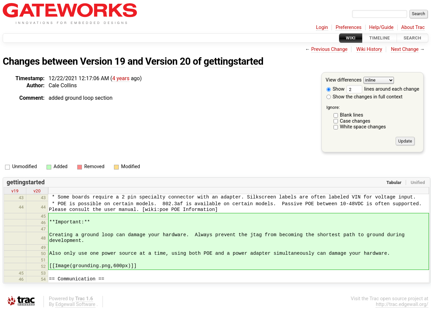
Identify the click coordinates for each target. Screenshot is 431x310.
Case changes (355, 121)
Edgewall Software (75, 304)
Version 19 (102, 61)
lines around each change (382, 89)
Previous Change (329, 49)
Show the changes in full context (364, 97)
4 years (121, 78)
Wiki (351, 37)
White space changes (363, 127)
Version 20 (168, 61)
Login (322, 27)
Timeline (379, 37)
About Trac (413, 27)
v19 (15, 190)
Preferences (349, 27)
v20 (36, 190)
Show (335, 89)
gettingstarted (233, 61)
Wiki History (369, 49)
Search (412, 37)
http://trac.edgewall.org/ (402, 304)
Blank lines (351, 115)
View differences (344, 80)
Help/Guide (381, 27)
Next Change (405, 49)
